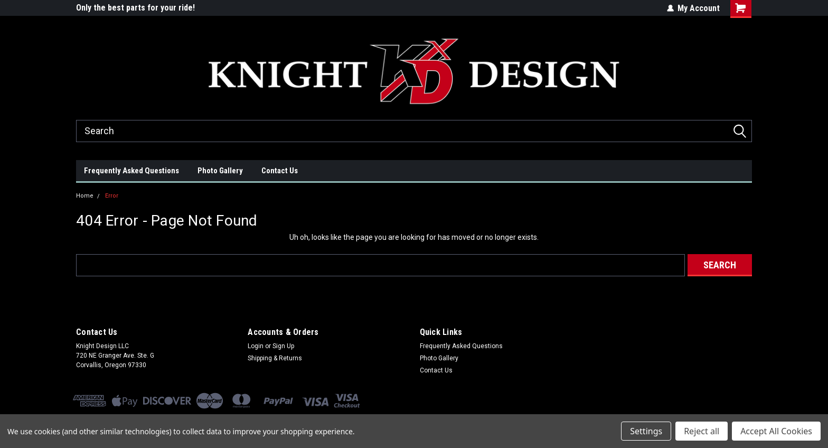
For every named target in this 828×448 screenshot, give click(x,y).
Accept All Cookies (776, 431)
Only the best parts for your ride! (135, 8)
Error (111, 195)
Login (256, 346)
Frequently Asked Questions (131, 170)
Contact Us (279, 170)
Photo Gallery (220, 170)
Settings (646, 431)
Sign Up (283, 346)
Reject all (701, 431)
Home (84, 195)
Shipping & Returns (275, 358)
